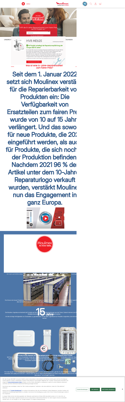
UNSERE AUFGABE (10, 39)
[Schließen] (122, 389)
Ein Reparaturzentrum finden (34, 61)
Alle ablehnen (94, 389)
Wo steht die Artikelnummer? (37, 35)
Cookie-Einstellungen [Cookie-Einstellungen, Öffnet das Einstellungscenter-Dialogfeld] (82, 389)
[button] (95, 4)
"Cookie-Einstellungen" (16, 391)
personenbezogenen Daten (15, 382)
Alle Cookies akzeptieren (108, 389)
